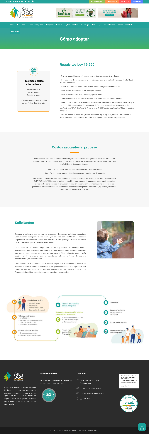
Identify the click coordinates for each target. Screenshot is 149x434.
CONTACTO (137, 2)
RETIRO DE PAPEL (97, 2)
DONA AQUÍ (125, 2)
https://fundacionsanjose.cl (90, 388)
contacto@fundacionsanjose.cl (92, 393)
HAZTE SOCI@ (112, 2)
